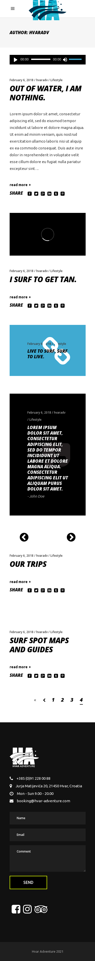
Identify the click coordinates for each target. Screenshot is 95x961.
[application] (48, 59)
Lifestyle (56, 80)
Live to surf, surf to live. (47, 354)
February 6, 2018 (21, 80)
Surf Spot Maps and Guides (39, 645)
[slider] (40, 59)
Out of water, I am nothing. (46, 93)
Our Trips (28, 564)
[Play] (16, 59)
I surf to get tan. (43, 279)
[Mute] (65, 59)
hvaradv (42, 80)
